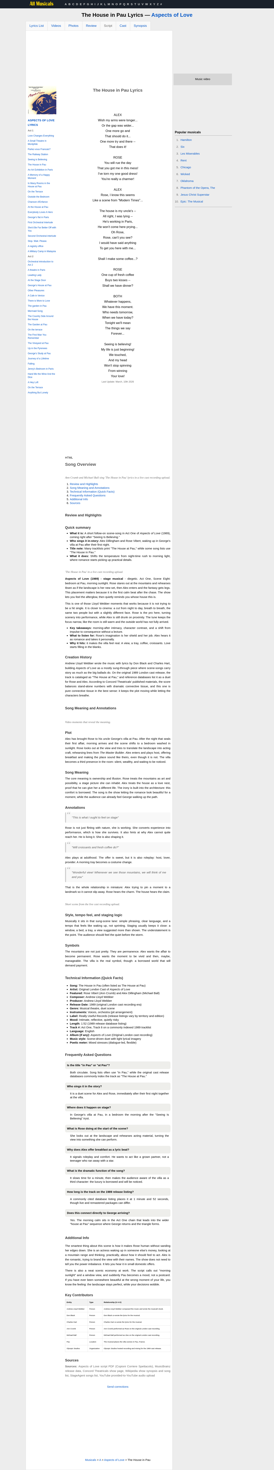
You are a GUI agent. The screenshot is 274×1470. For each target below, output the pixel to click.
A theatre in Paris (36, 270)
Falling (31, 363)
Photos (73, 26)
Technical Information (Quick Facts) (92, 491)
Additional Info (79, 499)
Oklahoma (187, 181)
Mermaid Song (35, 311)
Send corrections (118, 1386)
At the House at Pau (38, 207)
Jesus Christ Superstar (195, 194)
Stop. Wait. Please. (37, 241)
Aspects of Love (171, 15)
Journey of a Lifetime (38, 358)
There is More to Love (39, 300)
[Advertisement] (99, 59)
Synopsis (140, 26)
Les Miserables (190, 153)
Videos (56, 26)
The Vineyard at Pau (38, 343)
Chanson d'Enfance (38, 202)
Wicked (185, 174)
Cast (123, 26)
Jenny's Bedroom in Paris (41, 369)
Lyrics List (36, 26)
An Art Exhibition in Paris (40, 169)
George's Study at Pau (39, 353)
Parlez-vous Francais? (39, 149)
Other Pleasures (36, 290)
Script (108, 26)
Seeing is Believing (37, 159)
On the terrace (35, 329)
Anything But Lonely (38, 392)
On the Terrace (35, 191)
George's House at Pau (39, 285)
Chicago (186, 167)
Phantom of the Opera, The (198, 187)
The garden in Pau (37, 306)
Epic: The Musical (192, 201)
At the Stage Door (37, 280)
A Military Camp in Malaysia (42, 251)
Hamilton (186, 139)
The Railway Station (38, 154)
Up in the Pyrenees (37, 348)
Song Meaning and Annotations (90, 487)
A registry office (35, 246)
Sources (75, 503)
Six (183, 146)
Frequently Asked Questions (88, 495)
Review (91, 26)
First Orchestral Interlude (40, 222)
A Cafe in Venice (36, 295)
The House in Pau (37, 164)
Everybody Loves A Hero (40, 212)
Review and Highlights (84, 484)
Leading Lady (34, 275)
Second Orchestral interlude (42, 236)
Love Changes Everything (41, 135)
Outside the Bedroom (38, 196)
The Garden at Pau (37, 324)
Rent (184, 160)
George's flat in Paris (38, 217)
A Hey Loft (33, 382)
